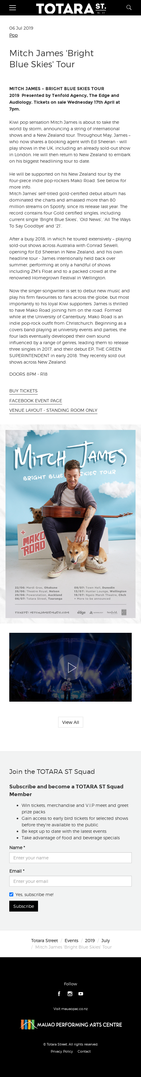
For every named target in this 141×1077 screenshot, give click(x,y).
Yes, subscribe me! (31, 894)
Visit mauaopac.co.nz (70, 1009)
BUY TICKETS (23, 390)
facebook (59, 994)
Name (15, 847)
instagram (70, 994)
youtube (81, 994)
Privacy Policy (62, 1051)
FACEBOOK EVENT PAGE (35, 400)
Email (15, 871)
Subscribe (23, 906)
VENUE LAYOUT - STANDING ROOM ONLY (53, 410)
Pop (13, 35)
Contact (84, 1051)
